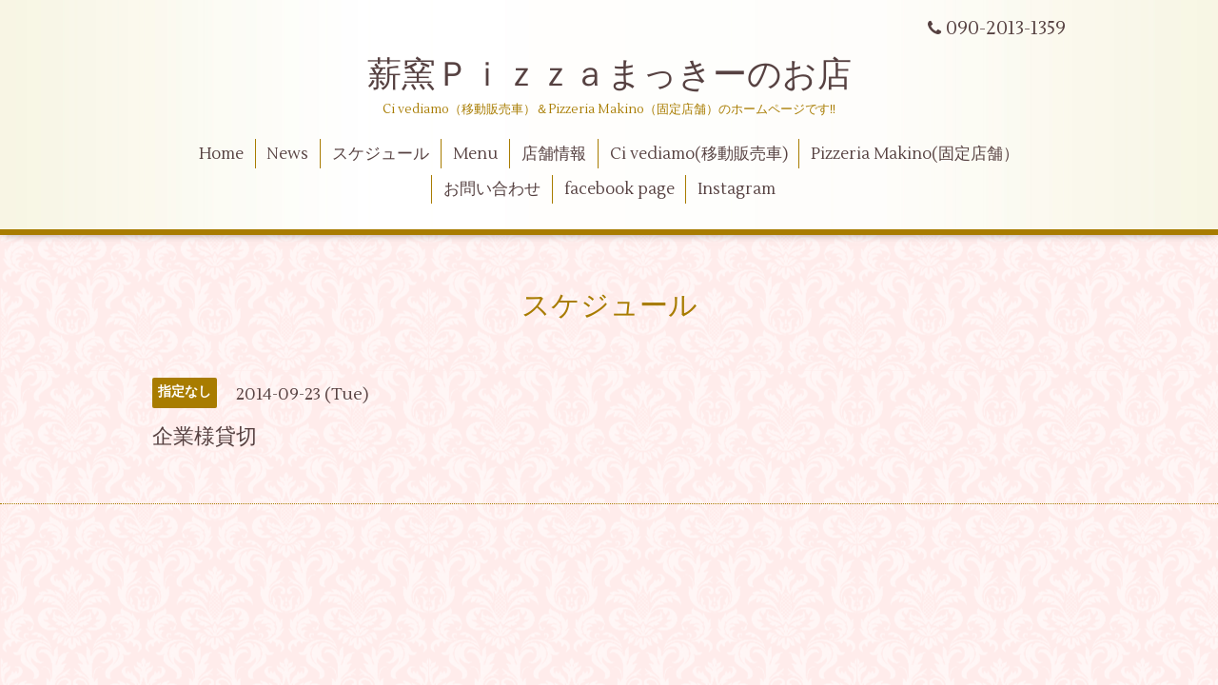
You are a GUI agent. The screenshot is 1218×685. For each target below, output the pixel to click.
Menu (475, 154)
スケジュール (380, 154)
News (287, 154)
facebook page (619, 189)
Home (221, 154)
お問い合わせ (491, 189)
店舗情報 (553, 154)
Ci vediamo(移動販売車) (699, 154)
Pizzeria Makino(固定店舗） (915, 154)
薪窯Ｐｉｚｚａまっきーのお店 (626, 75)
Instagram (736, 189)
